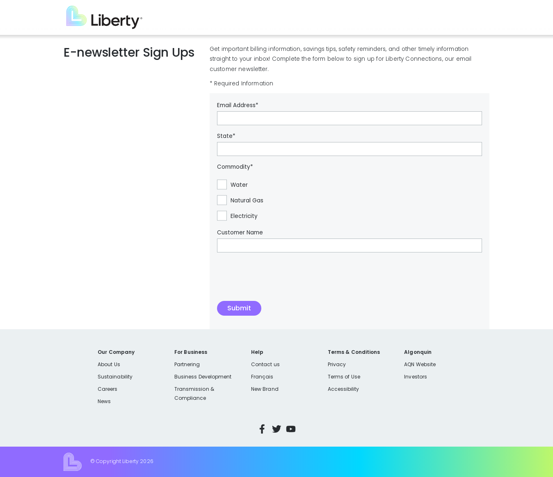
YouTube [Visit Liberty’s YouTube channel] (291, 429)
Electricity (244, 216)
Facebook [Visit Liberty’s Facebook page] (262, 429)
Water (239, 185)
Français (262, 376)
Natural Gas (247, 200)
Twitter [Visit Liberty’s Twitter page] (276, 429)
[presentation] (279, 281)
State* (226, 136)
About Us (109, 364)
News (104, 401)
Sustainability (115, 376)
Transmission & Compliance (194, 393)
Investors (415, 376)
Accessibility (343, 388)
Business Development (203, 376)
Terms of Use (344, 376)
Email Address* (237, 105)
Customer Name (240, 232)
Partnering (187, 364)
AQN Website (420, 364)
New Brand (265, 388)
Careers (107, 388)
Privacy (337, 364)
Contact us (265, 364)
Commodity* (235, 167)
